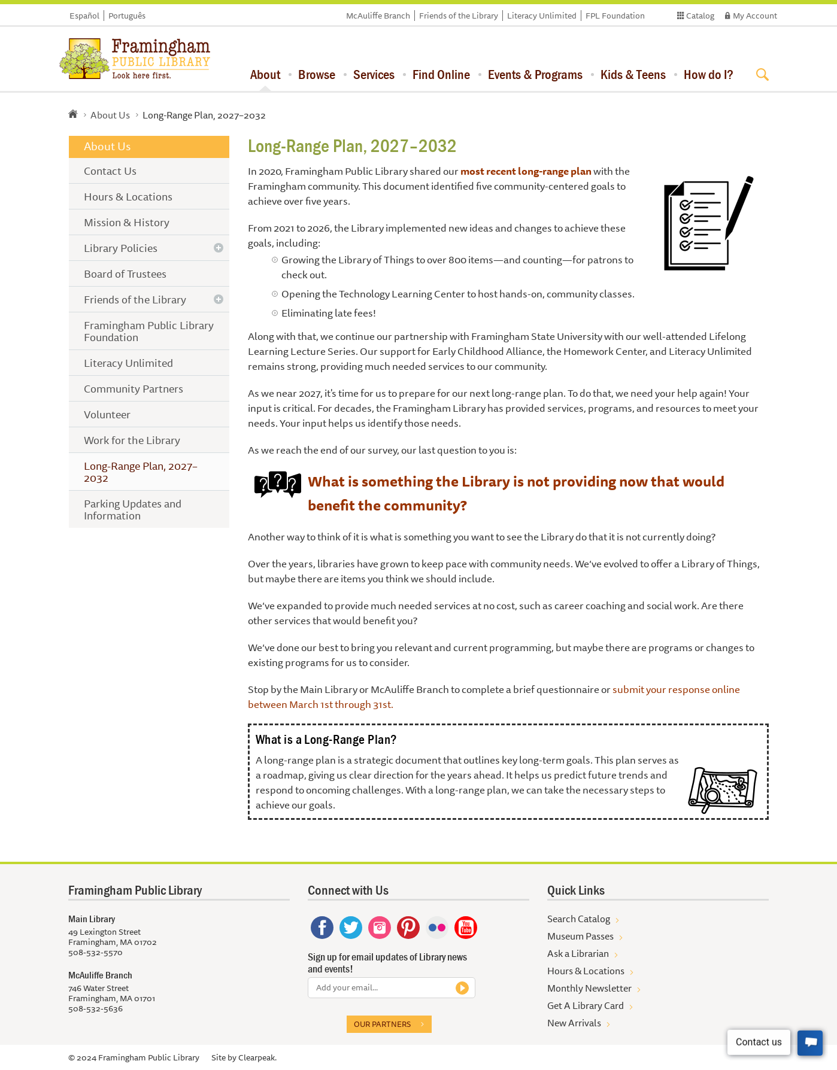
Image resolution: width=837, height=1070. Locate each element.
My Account (755, 15)
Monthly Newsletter (589, 988)
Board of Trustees (125, 273)
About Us (110, 115)
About (265, 74)
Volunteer (107, 414)
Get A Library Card (585, 1005)
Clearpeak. (257, 1057)
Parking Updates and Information (132, 509)
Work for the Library (132, 439)
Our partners (382, 1024)
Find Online (441, 74)
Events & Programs (535, 74)
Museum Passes (580, 936)
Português (126, 15)
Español (84, 15)
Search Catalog (578, 918)
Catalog (700, 15)
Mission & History (126, 222)
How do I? (708, 74)
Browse (316, 74)
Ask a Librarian (578, 953)
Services (374, 74)
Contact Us (110, 170)
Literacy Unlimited (542, 15)
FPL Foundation (615, 15)
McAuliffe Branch (378, 15)
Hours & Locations (128, 196)
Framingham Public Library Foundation (149, 331)
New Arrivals (574, 1022)
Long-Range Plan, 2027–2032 (141, 471)
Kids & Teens (633, 74)
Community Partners (133, 388)
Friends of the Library (458, 15)
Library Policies (120, 247)
